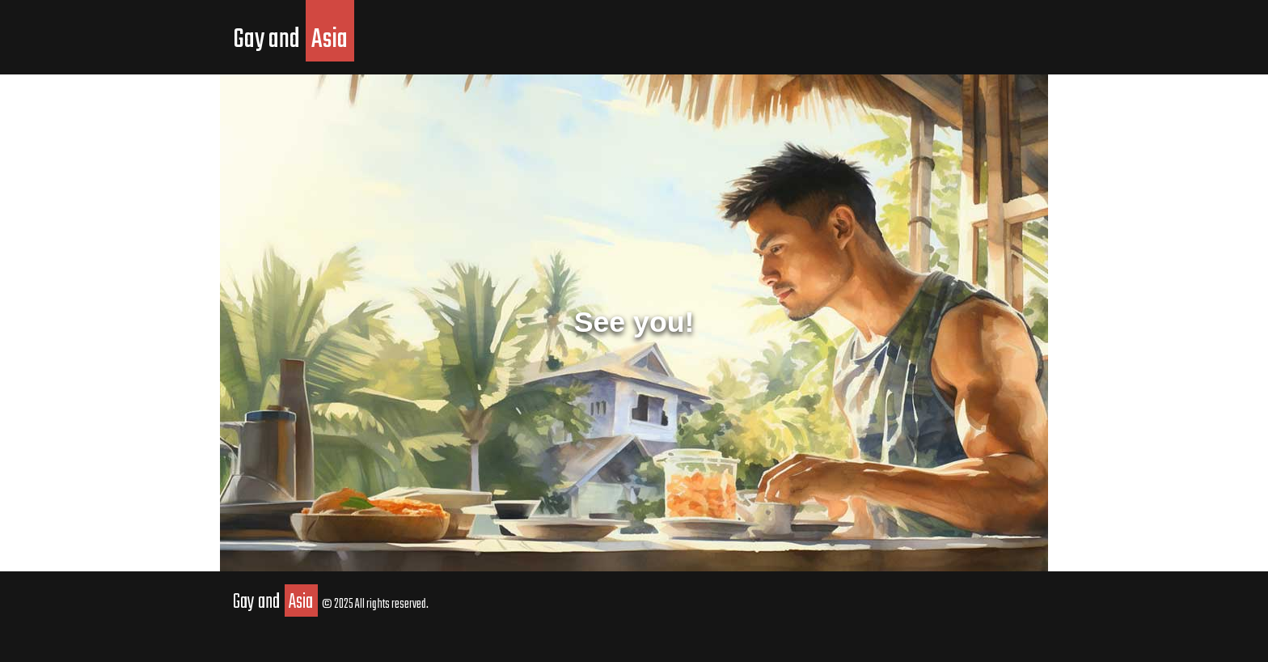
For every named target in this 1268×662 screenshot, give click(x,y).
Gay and (293, 40)
